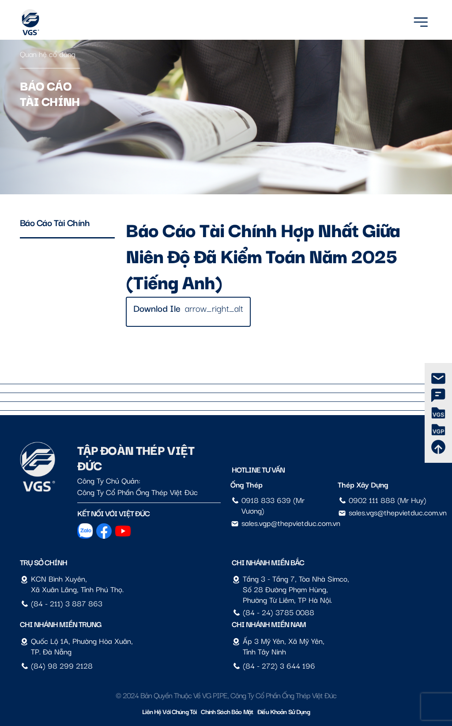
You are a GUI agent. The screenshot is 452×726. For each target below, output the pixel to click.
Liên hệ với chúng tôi (169, 711)
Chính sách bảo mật (227, 711)
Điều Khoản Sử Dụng (283, 711)
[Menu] (420, 20)
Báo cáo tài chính (55, 222)
